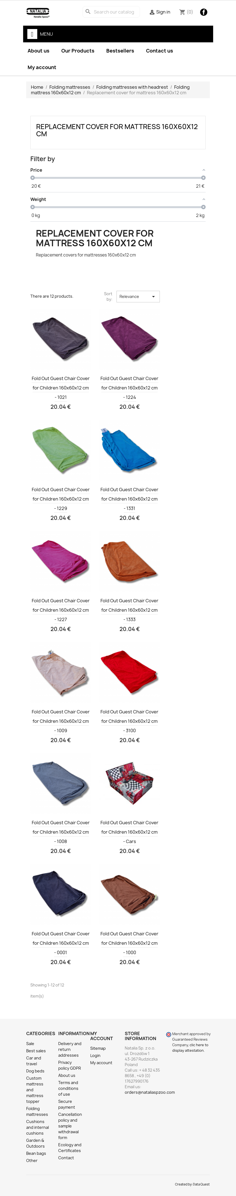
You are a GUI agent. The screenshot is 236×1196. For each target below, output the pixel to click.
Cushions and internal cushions (37, 1127)
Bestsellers (120, 50)
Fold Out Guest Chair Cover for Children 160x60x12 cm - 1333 (129, 610)
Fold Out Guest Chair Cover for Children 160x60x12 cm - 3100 (129, 721)
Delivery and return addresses (69, 1049)
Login (95, 1055)
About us (38, 50)
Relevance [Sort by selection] (138, 296)
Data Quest (201, 1184)
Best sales (36, 1050)
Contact (66, 1157)
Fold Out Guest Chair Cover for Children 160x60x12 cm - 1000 (129, 943)
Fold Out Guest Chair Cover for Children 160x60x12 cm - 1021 (61, 387)
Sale (30, 1043)
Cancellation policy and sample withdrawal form (70, 1126)
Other (32, 1160)
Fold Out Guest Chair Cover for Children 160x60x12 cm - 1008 (61, 832)
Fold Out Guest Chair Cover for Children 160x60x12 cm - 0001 (61, 943)
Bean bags (36, 1153)
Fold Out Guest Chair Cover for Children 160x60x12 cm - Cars (129, 832)
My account (42, 67)
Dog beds (35, 1071)
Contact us (159, 50)
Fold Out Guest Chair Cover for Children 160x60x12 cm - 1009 (61, 721)
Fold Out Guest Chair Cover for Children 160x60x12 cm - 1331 (129, 498)
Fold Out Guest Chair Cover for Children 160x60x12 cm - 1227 (61, 610)
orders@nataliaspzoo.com (150, 1092)
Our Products (77, 50)
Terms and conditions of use (68, 1088)
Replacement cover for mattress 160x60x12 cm (117, 130)
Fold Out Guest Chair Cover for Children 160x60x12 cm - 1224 (129, 387)
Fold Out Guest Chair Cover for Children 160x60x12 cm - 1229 (61, 498)
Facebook (203, 12)
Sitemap (98, 1048)
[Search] (111, 12)
